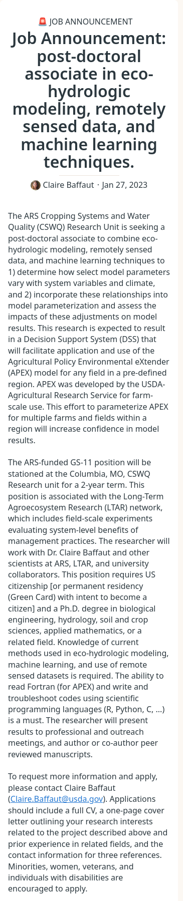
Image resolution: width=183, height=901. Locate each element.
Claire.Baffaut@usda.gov (57, 798)
